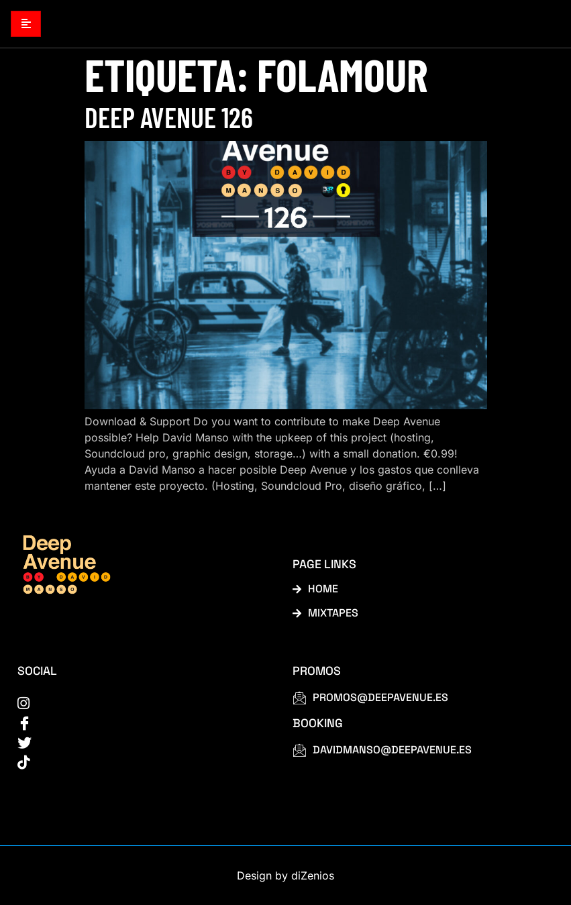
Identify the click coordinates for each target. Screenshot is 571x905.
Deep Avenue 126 (169, 117)
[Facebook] (139, 722)
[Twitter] (139, 741)
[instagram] (139, 702)
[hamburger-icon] (26, 24)
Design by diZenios (285, 875)
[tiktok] (139, 761)
